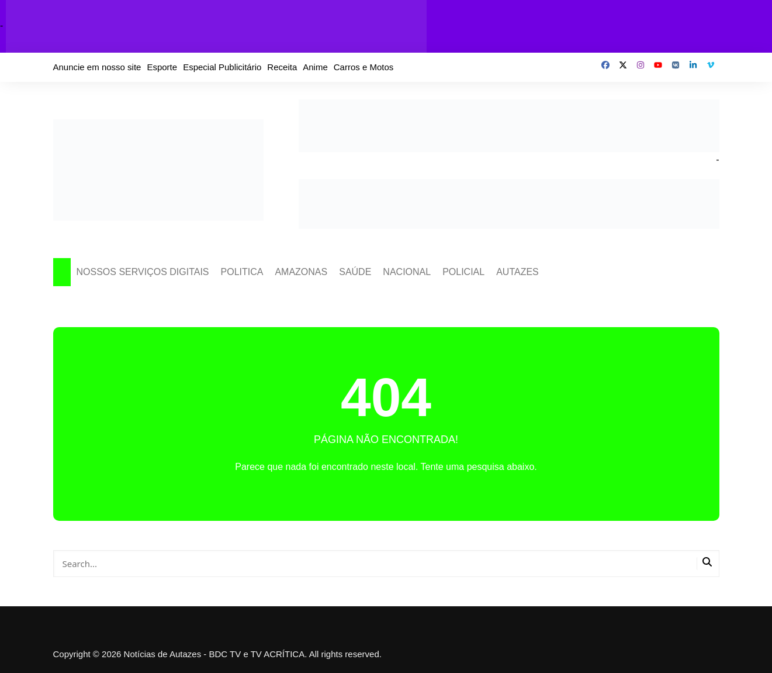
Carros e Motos (364, 67)
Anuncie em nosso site (97, 67)
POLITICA (242, 272)
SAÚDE (355, 272)
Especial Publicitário (222, 67)
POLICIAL (463, 272)
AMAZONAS (301, 272)
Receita (282, 67)
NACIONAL (407, 272)
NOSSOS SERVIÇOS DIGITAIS (143, 272)
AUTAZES (517, 272)
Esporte (162, 67)
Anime (315, 67)
